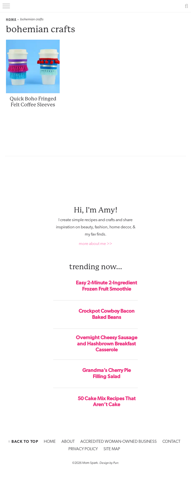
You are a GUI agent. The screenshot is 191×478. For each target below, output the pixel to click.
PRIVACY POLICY (83, 449)
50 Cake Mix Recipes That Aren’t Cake (107, 401)
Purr (115, 463)
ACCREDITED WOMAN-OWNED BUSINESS (118, 442)
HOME (50, 442)
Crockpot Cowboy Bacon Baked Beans (107, 314)
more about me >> (95, 244)
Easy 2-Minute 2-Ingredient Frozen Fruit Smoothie (106, 286)
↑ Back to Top (23, 441)
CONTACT (171, 442)
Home (11, 19)
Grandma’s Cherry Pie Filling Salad (106, 373)
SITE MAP (111, 449)
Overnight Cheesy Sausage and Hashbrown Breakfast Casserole (106, 343)
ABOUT (68, 442)
